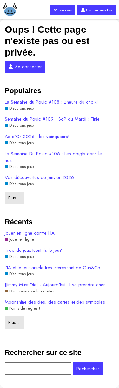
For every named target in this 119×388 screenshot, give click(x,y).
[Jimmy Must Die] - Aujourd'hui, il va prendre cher (55, 285)
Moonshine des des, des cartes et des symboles (55, 302)
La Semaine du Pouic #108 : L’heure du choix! (51, 102)
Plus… (14, 197)
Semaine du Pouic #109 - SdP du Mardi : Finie (52, 119)
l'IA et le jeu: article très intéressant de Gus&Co (52, 267)
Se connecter (96, 10)
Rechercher (87, 368)
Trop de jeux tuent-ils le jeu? (33, 250)
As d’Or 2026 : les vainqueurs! (37, 136)
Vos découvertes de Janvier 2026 (39, 177)
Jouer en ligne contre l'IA (30, 233)
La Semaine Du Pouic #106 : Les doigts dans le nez (53, 157)
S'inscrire (63, 10)
